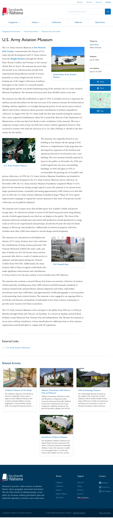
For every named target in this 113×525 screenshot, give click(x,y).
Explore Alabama (61, 501)
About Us (99, 2)
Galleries (78, 22)
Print (100, 88)
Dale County (16, 51)
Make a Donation (83, 505)
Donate (108, 2)
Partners (89, 2)
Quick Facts (100, 22)
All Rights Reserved (79, 520)
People (79, 494)
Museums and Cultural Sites (52, 31)
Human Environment (31, 31)
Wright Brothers (34, 59)
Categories (13, 22)
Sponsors (80, 2)
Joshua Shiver (94, 45)
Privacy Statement (104, 520)
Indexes (35, 22)
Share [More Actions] (100, 81)
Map (100, 111)
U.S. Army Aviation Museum (18, 355)
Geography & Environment (11, 31)
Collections (56, 22)
